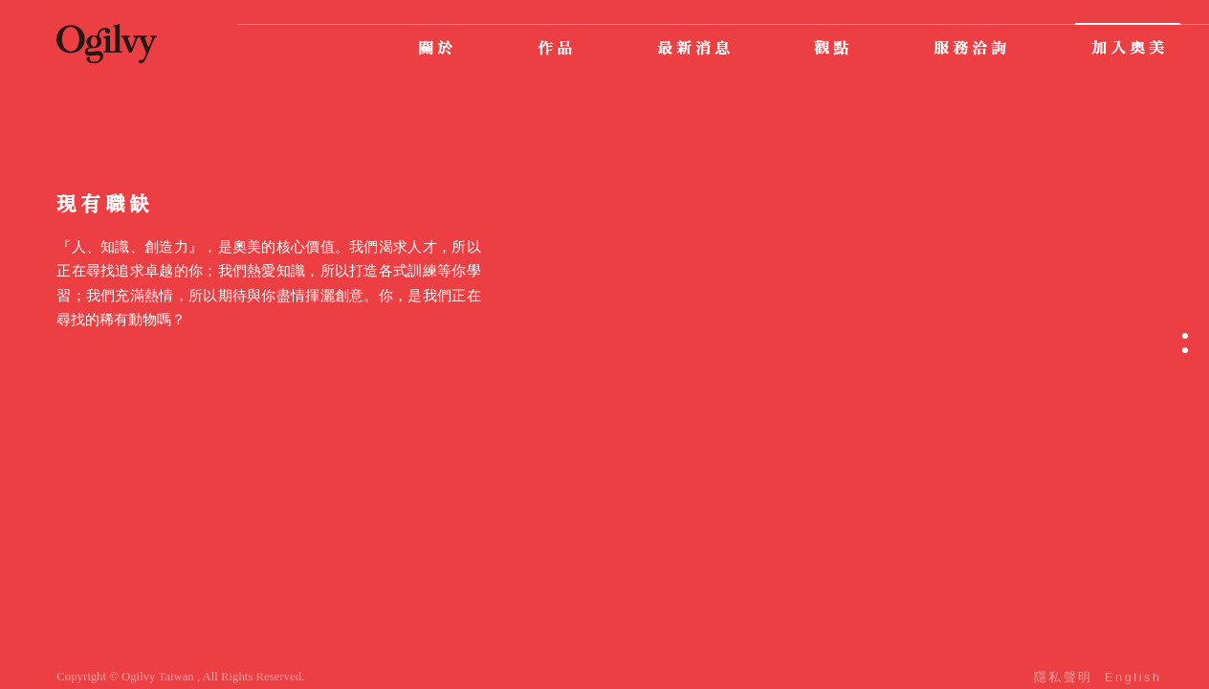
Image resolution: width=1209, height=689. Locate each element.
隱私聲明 (1063, 677)
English (1133, 677)
